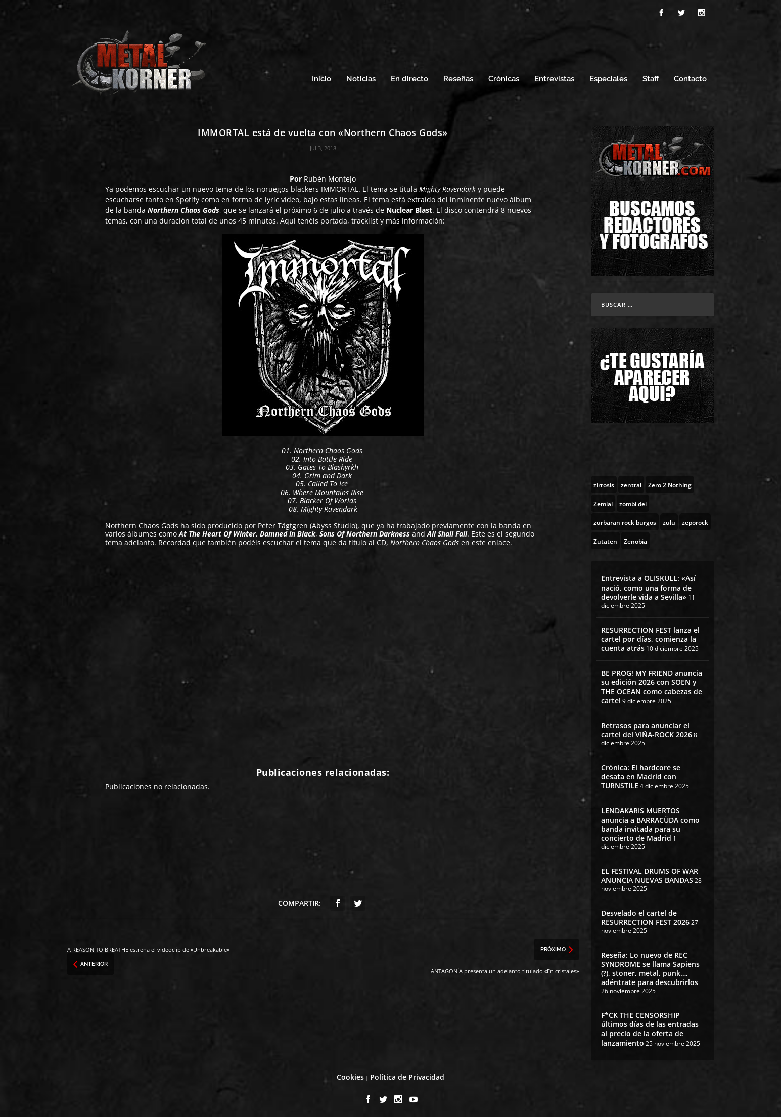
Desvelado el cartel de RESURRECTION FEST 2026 (645, 913)
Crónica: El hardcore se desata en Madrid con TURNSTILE (640, 772)
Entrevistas (554, 74)
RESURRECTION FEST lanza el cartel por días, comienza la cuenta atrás (650, 634)
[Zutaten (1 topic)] (605, 536)
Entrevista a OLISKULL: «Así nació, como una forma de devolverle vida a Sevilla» (648, 583)
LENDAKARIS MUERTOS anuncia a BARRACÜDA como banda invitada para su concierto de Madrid (650, 819)
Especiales (608, 74)
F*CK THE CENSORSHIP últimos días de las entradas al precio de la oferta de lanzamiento (650, 1024)
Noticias (361, 74)
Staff (650, 74)
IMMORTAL (339, 184)
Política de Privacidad (407, 1072)
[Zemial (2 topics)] (603, 498)
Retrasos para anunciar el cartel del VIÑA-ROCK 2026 (646, 725)
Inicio (321, 74)
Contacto (690, 74)
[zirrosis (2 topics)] (604, 479)
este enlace (491, 538)
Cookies (350, 1072)
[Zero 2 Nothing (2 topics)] (670, 479)
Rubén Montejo (330, 174)
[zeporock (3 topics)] (695, 517)
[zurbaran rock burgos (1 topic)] (625, 517)
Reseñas (458, 74)
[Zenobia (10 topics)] (635, 536)
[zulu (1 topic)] (669, 517)
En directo (409, 74)
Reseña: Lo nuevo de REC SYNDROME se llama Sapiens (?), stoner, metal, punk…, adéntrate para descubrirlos (650, 964)
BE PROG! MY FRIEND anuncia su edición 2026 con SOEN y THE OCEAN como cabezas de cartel (651, 682)
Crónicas (503, 74)
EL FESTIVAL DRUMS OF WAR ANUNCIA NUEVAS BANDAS (649, 871)
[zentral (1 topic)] (631, 479)
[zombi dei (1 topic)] (633, 498)
